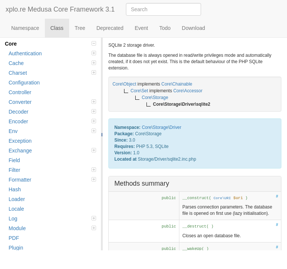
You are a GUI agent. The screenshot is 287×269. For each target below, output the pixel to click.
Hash (15, 189)
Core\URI (222, 198)
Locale (16, 209)
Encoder (52, 121)
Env (52, 131)
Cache (52, 63)
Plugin (16, 248)
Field (14, 160)
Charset (52, 73)
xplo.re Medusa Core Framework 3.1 (60, 9)
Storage (160, 127)
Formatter (52, 180)
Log (52, 219)
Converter (52, 102)
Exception (20, 141)
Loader (17, 199)
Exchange (52, 151)
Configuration (24, 83)
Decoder (52, 112)
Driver (175, 127)
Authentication (52, 53)
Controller (20, 92)
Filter (52, 170)
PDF (14, 238)
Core (50, 44)
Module (52, 228)
